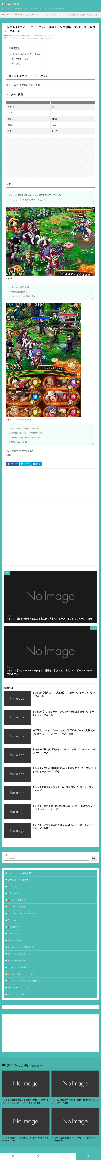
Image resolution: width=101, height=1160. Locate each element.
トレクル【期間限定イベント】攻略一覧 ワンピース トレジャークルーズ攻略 (75, 1101)
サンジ (8, 38)
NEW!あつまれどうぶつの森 (18, 987)
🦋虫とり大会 (13, 893)
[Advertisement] (53, 534)
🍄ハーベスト (13, 920)
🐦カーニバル (13, 934)
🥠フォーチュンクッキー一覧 (19, 954)
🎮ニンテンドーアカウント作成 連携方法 (23, 981)
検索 (5, 855)
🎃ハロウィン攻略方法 (16, 900)
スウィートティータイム (21, 38)
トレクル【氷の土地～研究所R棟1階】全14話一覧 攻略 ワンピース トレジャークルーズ (64, 808)
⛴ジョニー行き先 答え (17, 960)
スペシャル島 (37, 35)
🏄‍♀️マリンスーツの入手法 (17, 967)
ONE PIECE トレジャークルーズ (26, 15)
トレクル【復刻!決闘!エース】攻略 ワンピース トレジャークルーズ (74, 1139)
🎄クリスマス (13, 927)
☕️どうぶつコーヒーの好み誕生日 (21, 947)
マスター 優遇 (19, 59)
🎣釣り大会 (12, 886)
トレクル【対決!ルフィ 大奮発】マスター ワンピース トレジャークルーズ (64, 694)
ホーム (12, 1156)
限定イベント (48, 35)
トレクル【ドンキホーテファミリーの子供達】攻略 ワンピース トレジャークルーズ (64, 713)
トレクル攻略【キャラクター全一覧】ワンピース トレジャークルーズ (64, 789)
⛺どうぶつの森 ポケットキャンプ (21, 974)
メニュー (63, 1156)
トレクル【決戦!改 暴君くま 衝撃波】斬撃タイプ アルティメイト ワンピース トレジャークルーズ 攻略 (25, 1101)
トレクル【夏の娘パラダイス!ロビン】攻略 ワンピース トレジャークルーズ (64, 751)
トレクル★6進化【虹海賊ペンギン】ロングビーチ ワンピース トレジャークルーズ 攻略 (65, 770)
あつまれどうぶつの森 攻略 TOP (52, 8)
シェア (38, 1156)
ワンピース (52, 38)
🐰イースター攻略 (15, 940)
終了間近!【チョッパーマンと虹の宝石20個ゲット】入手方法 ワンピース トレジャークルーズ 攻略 (65, 732)
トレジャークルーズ (39, 38)
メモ (15, 64)
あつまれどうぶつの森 (16, 994)
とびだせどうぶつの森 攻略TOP (20, 880)
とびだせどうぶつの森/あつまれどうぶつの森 (19, 8)
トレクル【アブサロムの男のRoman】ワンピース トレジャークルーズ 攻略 (64, 827)
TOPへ (88, 1156)
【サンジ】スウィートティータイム (24, 54)
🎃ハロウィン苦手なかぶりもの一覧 (21, 913)
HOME (7, 15)
